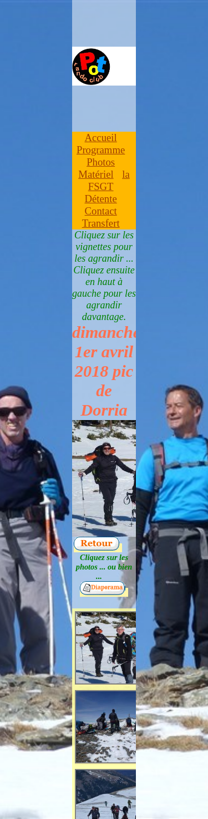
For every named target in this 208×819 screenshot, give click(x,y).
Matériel (95, 174)
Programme (101, 150)
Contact (101, 211)
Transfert (101, 223)
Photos (101, 162)
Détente (101, 198)
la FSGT (109, 180)
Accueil (101, 137)
